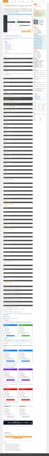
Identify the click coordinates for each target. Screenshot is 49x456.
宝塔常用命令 (27, 436)
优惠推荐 (12, 1)
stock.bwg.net (39, 31)
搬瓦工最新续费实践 (38, 52)
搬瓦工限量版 (35, 109)
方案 (20, 1)
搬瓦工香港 (39, 106)
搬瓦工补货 (39, 107)
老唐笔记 (40, 120)
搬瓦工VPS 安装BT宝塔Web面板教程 (15, 53)
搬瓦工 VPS (43, 109)
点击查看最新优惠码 (39, 32)
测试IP (18, 1)
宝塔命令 (25, 436)
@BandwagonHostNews (41, 65)
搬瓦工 (34, 103)
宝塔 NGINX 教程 (18, 436)
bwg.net (38, 29)
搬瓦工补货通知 (39, 108)
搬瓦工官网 (34, 119)
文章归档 (26, 454)
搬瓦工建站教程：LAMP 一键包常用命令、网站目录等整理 (12, 35)
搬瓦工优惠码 (43, 105)
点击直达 (38, 28)
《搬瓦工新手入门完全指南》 (40, 67)
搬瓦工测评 (43, 106)
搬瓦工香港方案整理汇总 (14, 419)
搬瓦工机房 (43, 108)
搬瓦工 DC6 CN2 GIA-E (43, 104)
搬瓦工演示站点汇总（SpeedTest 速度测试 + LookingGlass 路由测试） (18, 342)
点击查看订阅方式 (41, 66)
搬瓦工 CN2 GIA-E (39, 104)
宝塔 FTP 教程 (10, 436)
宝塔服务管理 (30, 436)
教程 (23, 1)
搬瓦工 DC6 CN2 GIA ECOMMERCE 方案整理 (17, 382)
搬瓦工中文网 (35, 106)
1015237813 (40, 62)
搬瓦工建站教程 (35, 105)
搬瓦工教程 (39, 103)
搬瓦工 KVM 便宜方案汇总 (13, 365)
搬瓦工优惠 (39, 105)
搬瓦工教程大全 (39, 58)
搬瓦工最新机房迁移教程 (38, 54)
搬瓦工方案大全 (39, 47)
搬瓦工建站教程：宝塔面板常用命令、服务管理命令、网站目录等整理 (18, 5)
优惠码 (15, 1)
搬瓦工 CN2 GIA (43, 103)
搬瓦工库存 (40, 119)
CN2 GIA (38, 109)
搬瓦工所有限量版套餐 (39, 48)
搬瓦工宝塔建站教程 (38, 57)
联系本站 (30, 454)
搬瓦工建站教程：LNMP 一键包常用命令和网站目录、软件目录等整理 (13, 36)
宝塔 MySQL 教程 (14, 436)
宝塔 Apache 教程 (7, 436)
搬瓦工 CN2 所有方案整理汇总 (13, 363)
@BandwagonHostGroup (41, 60)
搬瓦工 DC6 (43, 107)
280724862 (12, 433)
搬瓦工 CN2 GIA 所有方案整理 (14, 402)
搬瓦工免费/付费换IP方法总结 (39, 56)
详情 (41, 36)
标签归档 (28, 454)
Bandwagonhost (11, 4)
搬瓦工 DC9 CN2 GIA (35, 107)
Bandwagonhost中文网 (5, 1)
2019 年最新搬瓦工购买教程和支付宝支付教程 (11, 318)
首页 (9, 1)
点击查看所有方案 (39, 30)
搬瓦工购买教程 (37, 51)
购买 (40, 36)
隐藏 (7, 41)
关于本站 (32, 454)
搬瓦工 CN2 (35, 104)
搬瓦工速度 (35, 108)
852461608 (40, 64)
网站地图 (24, 454)
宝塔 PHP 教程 (22, 436)
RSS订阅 (43, 1)
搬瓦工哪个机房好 (38, 53)
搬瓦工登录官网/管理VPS (38, 55)
